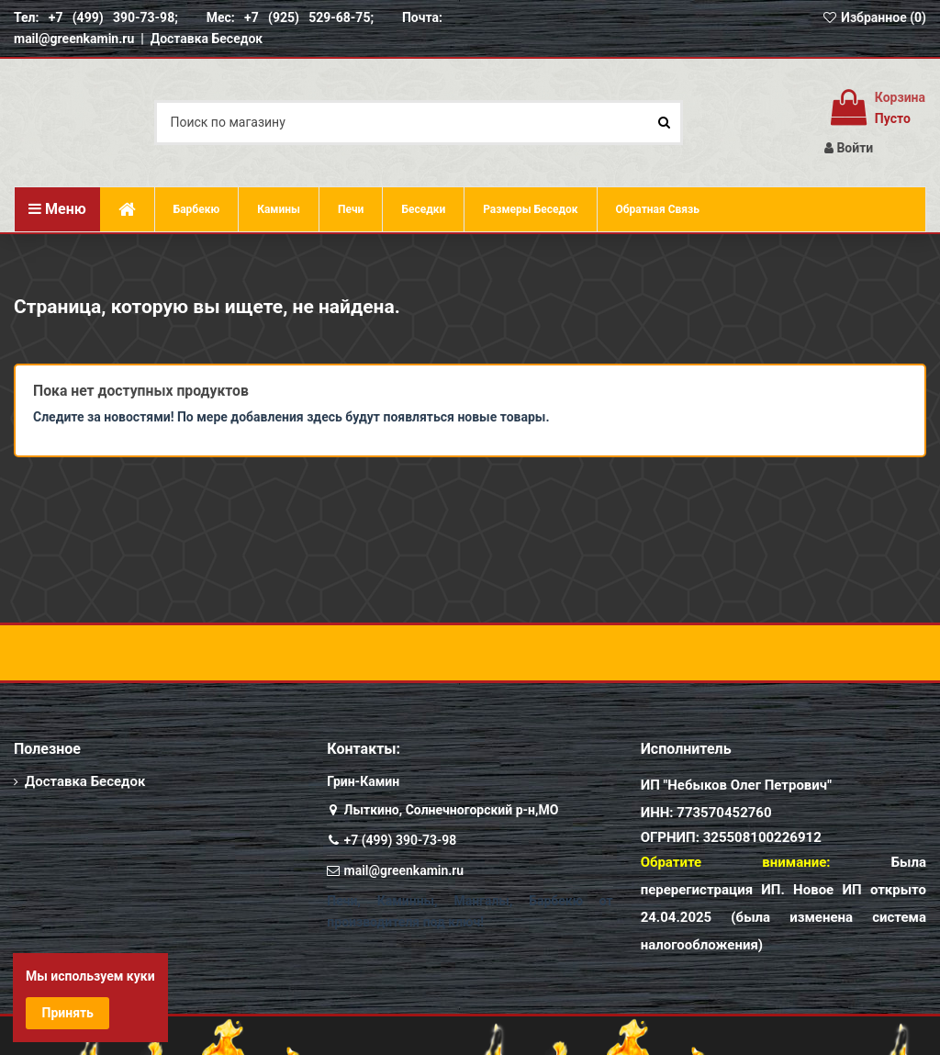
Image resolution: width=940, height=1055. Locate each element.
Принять (68, 1012)
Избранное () (874, 17)
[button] (530, 209)
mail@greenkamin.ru (404, 870)
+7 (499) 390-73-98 (400, 840)
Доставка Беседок (207, 38)
